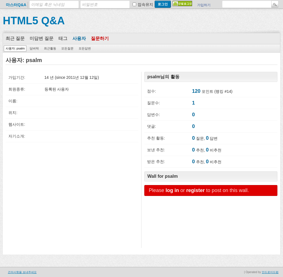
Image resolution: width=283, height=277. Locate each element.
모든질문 (67, 48)
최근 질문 (15, 38)
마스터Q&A (16, 5)
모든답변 (85, 48)
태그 (62, 38)
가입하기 (204, 5)
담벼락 (34, 48)
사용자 (79, 38)
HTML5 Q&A (34, 21)
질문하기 (100, 38)
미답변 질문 (41, 38)
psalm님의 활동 (163, 76)
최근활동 (50, 48)
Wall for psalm (162, 176)
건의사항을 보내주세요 (22, 272)
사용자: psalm (15, 48)
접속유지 (145, 4)
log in (172, 190)
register (195, 190)
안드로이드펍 (270, 272)
